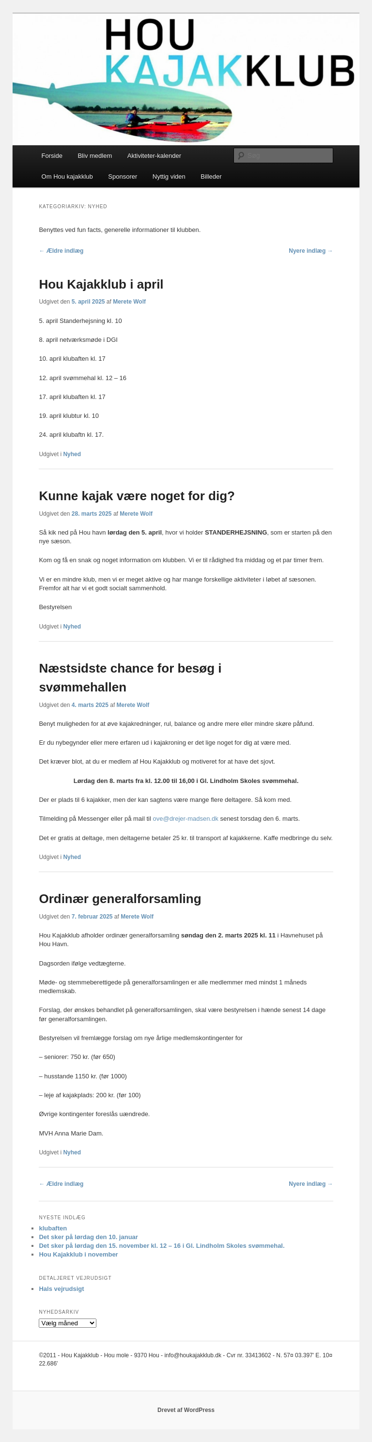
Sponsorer (122, 176)
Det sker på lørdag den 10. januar (88, 1237)
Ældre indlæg (61, 250)
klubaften (53, 1228)
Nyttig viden (169, 176)
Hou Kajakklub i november (78, 1254)
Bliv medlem (95, 155)
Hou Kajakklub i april (101, 284)
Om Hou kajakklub (67, 176)
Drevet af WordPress (186, 1410)
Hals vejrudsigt (61, 1288)
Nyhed (72, 454)
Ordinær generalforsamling (120, 898)
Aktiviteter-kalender (154, 155)
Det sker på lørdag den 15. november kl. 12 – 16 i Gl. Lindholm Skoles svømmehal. (161, 1245)
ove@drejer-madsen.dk (185, 818)
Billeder (211, 176)
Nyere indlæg (311, 250)
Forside (52, 155)
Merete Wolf (129, 301)
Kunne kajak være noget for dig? (137, 496)
